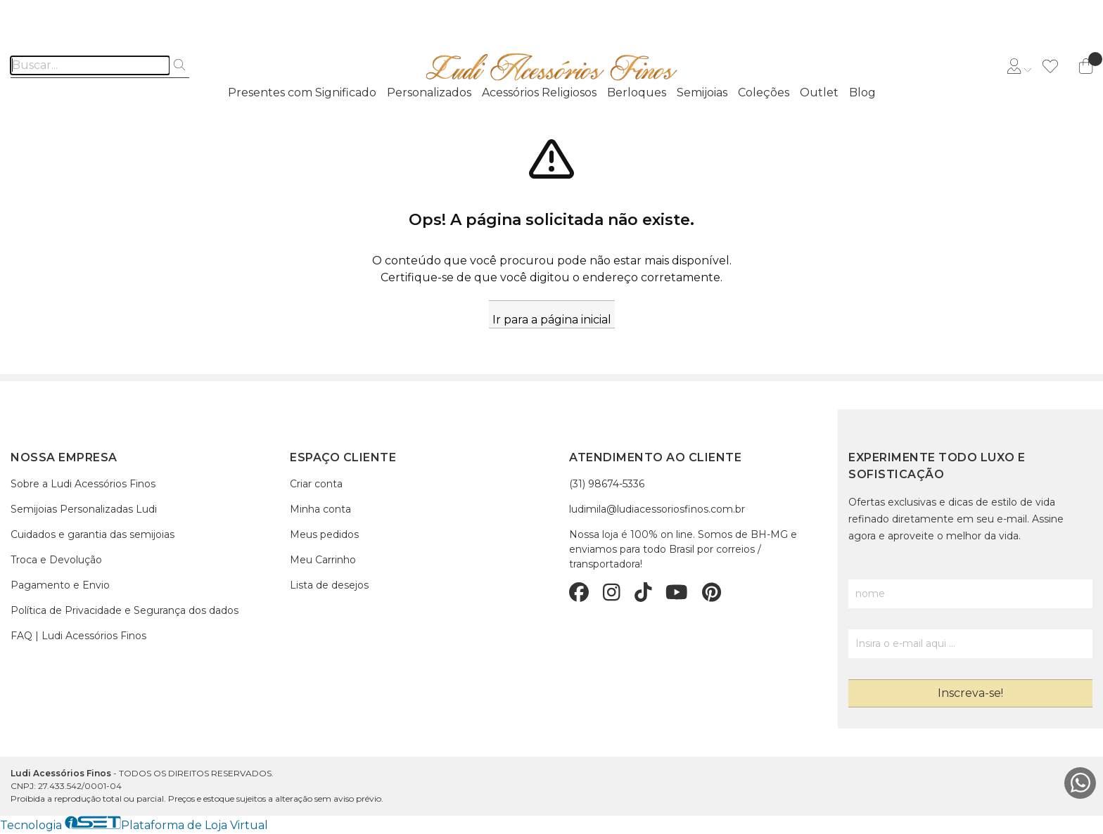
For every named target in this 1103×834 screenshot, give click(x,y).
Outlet (819, 92)
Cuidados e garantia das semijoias (92, 534)
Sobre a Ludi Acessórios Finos (83, 483)
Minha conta (320, 509)
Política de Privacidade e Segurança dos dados (124, 610)
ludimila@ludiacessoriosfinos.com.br (657, 509)
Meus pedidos (324, 534)
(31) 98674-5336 (606, 483)
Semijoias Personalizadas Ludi (84, 509)
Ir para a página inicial (551, 319)
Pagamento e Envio (60, 585)
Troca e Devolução (56, 559)
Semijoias (702, 92)
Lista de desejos (329, 585)
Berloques (636, 92)
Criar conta (316, 483)
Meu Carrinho (323, 559)
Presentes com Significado (302, 92)
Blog (862, 92)
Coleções (763, 92)
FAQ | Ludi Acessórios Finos (78, 635)
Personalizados (429, 92)
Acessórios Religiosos (539, 92)
